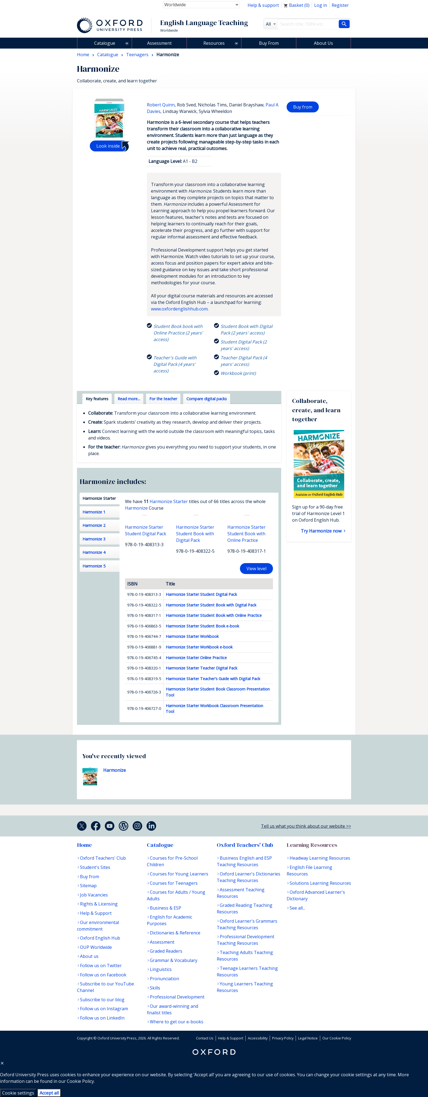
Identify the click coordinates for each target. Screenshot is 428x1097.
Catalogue (104, 43)
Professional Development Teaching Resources (245, 940)
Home (84, 845)
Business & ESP (165, 908)
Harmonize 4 (93, 552)
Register (340, 5)
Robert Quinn (161, 105)
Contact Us (204, 1038)
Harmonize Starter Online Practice (196, 657)
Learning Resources (312, 845)
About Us (323, 43)
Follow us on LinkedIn (102, 1018)
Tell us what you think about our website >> (306, 826)
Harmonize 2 (93, 525)
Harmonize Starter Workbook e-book (199, 647)
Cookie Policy (80, 1081)
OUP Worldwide (96, 947)
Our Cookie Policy (336, 1038)
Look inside (108, 146)
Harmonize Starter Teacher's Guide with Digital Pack (213, 678)
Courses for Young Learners (179, 874)
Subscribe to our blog (102, 1000)
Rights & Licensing (99, 904)
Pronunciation (164, 979)
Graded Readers (166, 951)
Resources (214, 43)
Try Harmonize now (322, 531)
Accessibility (258, 1038)
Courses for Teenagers (174, 883)
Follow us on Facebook (103, 975)
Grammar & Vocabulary (173, 960)
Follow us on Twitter (101, 966)
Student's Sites (95, 867)
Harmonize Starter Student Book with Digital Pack (211, 605)
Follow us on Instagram (104, 1009)
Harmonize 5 (93, 566)
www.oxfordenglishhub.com (179, 309)
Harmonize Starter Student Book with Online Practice (214, 615)
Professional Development (177, 997)
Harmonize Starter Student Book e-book (202, 626)
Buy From (269, 43)
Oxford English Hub (100, 938)
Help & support (263, 5)
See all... (297, 908)
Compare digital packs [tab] (206, 398)
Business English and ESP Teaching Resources (244, 861)
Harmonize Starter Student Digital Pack (201, 594)
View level (256, 569)
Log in (320, 5)
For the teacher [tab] (163, 398)
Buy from (302, 107)
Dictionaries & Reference (175, 933)
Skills (155, 988)
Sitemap (88, 886)
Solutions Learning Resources (320, 883)
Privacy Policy (282, 1038)
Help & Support (96, 913)
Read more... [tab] (129, 398)
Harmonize (136, 508)
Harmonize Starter (99, 498)
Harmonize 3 (93, 539)
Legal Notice (308, 1038)
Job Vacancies (94, 895)
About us (89, 956)
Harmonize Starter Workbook (192, 636)
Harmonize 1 (93, 512)
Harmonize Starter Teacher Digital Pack (201, 668)
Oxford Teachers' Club (103, 858)
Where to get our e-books (176, 1022)
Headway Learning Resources (320, 858)
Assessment (159, 43)
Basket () (297, 5)
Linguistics (161, 969)
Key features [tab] (97, 398)
